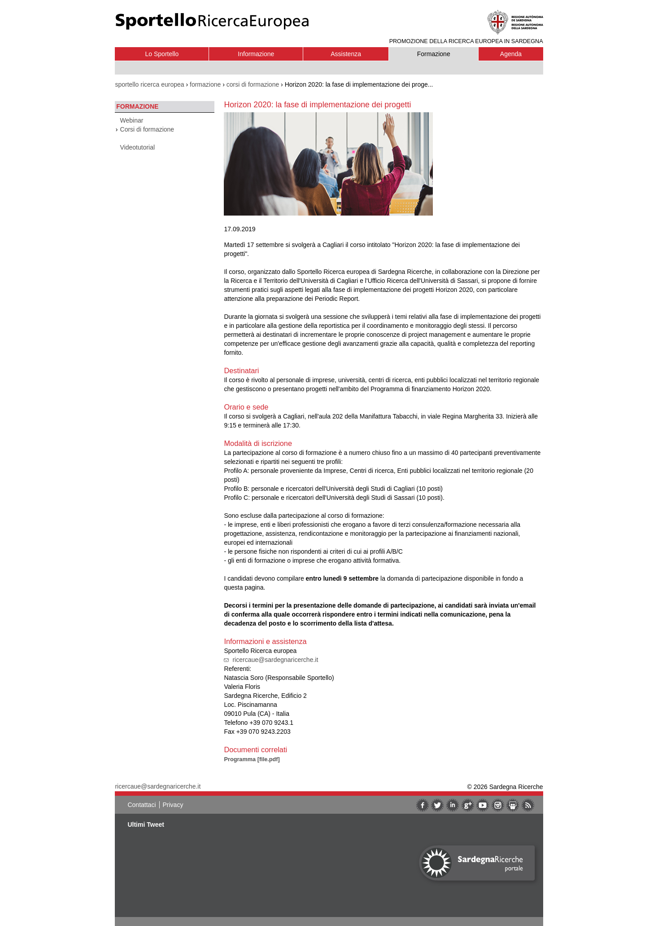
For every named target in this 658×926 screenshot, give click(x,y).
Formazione (433, 53)
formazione (205, 84)
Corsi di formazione (147, 129)
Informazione (256, 53)
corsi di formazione (253, 84)
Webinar (132, 120)
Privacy (173, 804)
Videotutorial (137, 147)
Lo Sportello (162, 53)
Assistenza (346, 53)
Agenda (511, 53)
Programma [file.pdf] (251, 759)
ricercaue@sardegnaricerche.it (275, 659)
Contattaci (141, 804)
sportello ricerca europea (149, 84)
